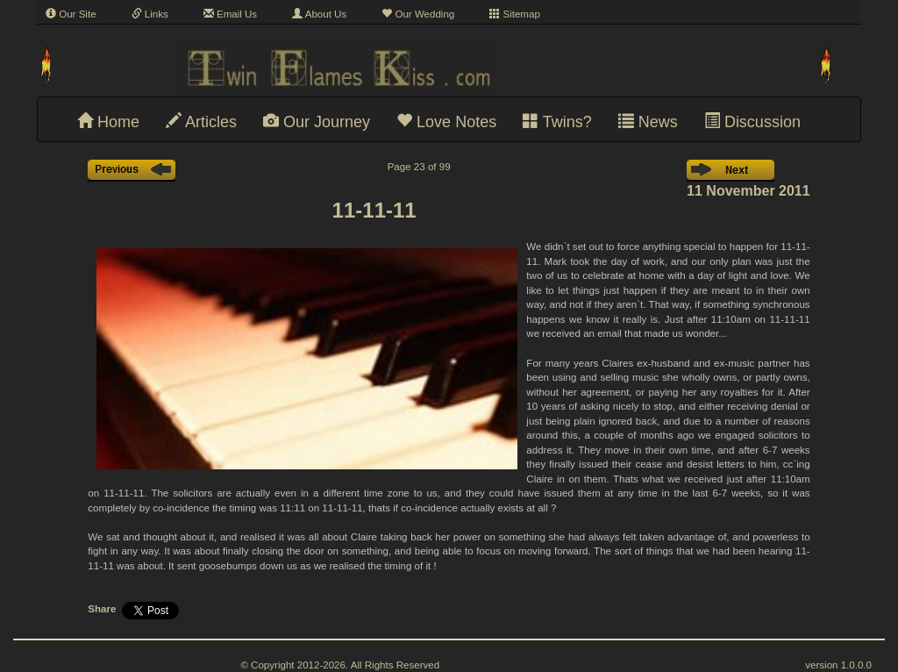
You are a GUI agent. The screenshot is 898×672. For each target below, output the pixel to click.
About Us (319, 14)
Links (150, 14)
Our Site (71, 14)
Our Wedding (417, 14)
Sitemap (514, 14)
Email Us (230, 14)
